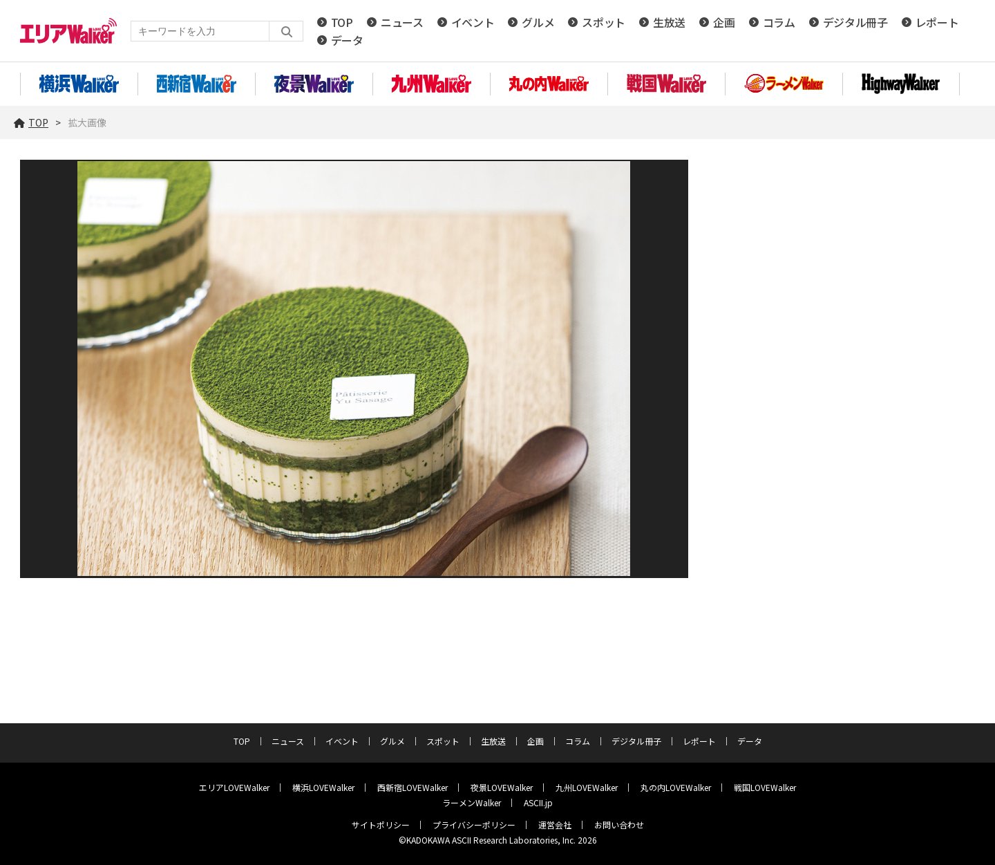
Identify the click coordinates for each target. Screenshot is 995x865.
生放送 (669, 22)
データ (347, 40)
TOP (342, 22)
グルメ (538, 22)
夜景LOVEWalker (502, 787)
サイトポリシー (381, 824)
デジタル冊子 (855, 22)
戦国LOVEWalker (765, 787)
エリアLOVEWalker (234, 787)
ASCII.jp (538, 802)
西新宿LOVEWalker (412, 787)
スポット (603, 22)
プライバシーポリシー (474, 824)
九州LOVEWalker (587, 787)
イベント (473, 22)
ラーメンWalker (471, 802)
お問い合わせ (619, 824)
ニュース (402, 22)
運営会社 (554, 824)
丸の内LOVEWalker (676, 787)
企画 (724, 22)
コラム (779, 22)
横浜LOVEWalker (323, 787)
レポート (937, 22)
